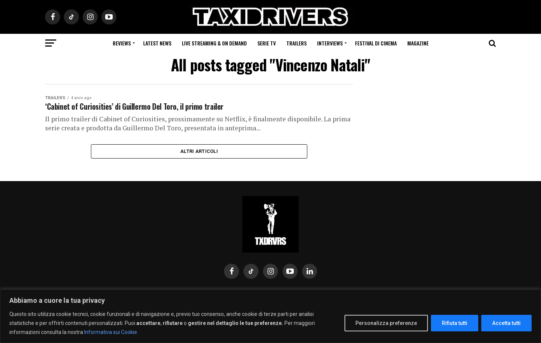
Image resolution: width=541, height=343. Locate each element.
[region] (270, 316)
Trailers (296, 43)
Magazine (418, 43)
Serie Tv (266, 43)
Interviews (330, 43)
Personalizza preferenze (386, 323)
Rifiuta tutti (454, 323)
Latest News (157, 43)
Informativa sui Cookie (110, 332)
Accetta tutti (506, 323)
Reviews (122, 43)
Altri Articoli (199, 155)
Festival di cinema (376, 43)
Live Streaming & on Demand (214, 43)
